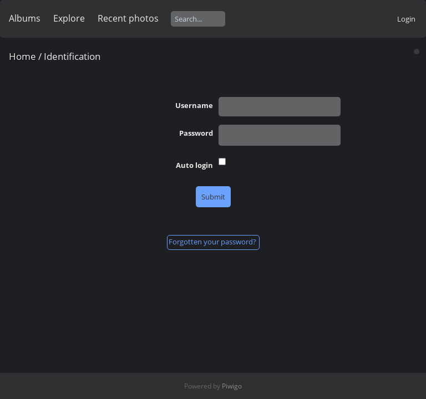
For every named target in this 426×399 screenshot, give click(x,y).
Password (196, 133)
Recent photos (128, 18)
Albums (24, 18)
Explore (69, 18)
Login (406, 19)
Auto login (194, 165)
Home (22, 56)
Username (194, 105)
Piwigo (232, 386)
